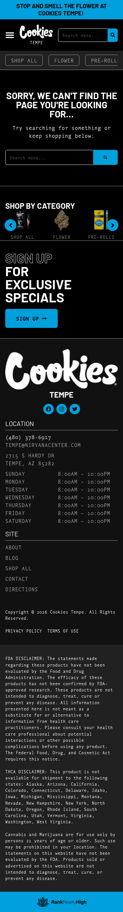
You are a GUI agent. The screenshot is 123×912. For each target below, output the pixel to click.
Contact (16, 578)
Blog (11, 557)
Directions (21, 589)
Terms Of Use (63, 631)
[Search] (113, 35)
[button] (9, 35)
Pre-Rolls (101, 236)
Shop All (24, 60)
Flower (64, 60)
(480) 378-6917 (28, 437)
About (13, 547)
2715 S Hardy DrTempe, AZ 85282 (29, 459)
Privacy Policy (23, 631)
